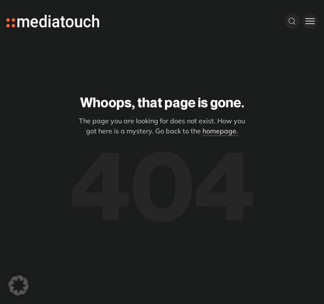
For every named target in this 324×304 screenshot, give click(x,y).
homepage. (220, 131)
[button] (18, 285)
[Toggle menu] (310, 21)
